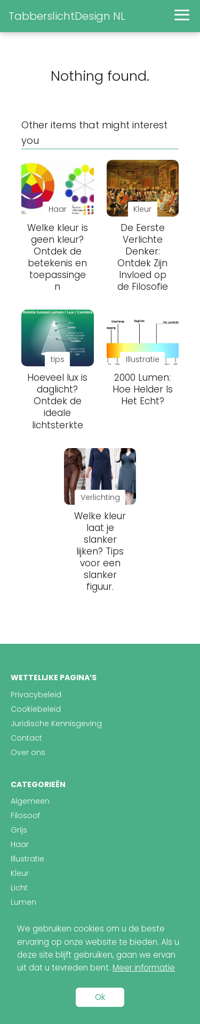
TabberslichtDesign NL (67, 16)
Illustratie (27, 858)
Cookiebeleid (36, 709)
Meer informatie (144, 967)
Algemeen (30, 801)
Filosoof (25, 815)
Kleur (20, 873)
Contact (26, 738)
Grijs (19, 830)
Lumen (23, 902)
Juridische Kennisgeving (56, 723)
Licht (19, 887)
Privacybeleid (36, 694)
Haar (20, 844)
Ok (100, 997)
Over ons (28, 752)
